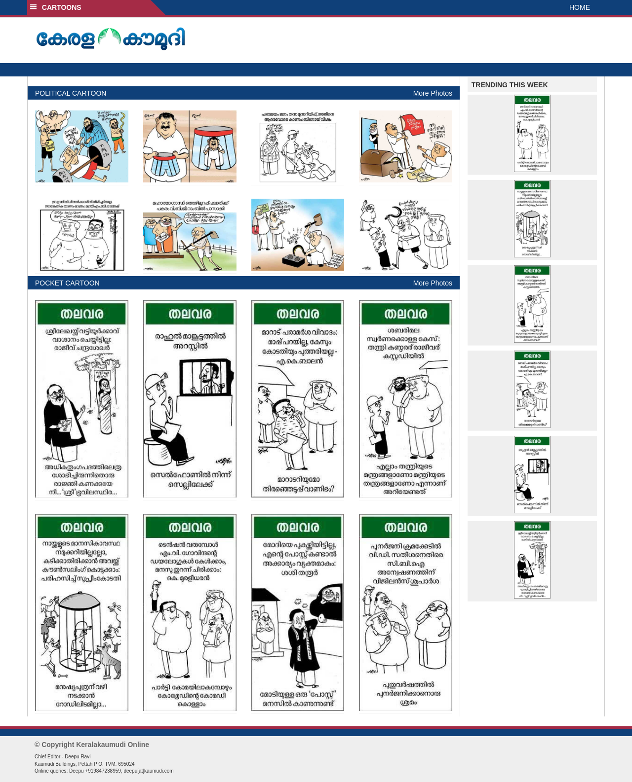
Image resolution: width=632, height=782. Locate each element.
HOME (579, 7)
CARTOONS (55, 7)
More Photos (432, 93)
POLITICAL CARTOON (70, 93)
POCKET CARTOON (67, 283)
